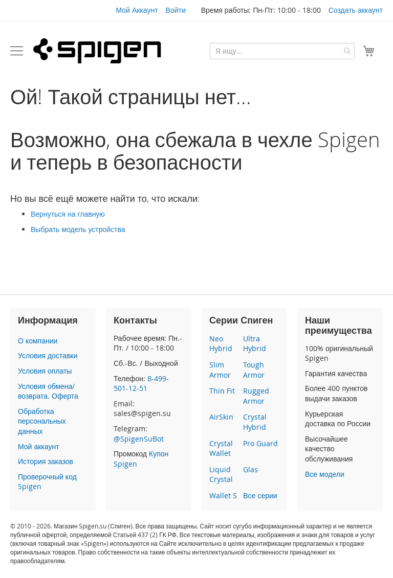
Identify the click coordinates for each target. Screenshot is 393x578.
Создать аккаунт (356, 10)
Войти (176, 10)
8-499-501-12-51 (141, 384)
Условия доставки (47, 355)
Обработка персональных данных (42, 421)
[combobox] (282, 51)
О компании (37, 340)
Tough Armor (254, 370)
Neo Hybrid (220, 344)
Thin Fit (222, 391)
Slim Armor (220, 370)
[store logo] (97, 50)
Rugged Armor (256, 396)
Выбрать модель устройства (78, 229)
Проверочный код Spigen (47, 482)
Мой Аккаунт (137, 10)
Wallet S (223, 495)
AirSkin (221, 417)
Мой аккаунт (38, 446)
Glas (250, 469)
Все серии (260, 495)
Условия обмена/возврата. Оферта (48, 391)
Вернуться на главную (68, 214)
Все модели (324, 474)
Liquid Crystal (221, 474)
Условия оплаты (45, 371)
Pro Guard (260, 443)
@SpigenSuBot (139, 439)
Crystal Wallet (221, 448)
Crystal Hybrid (255, 422)
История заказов (45, 461)
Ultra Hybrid (254, 344)
